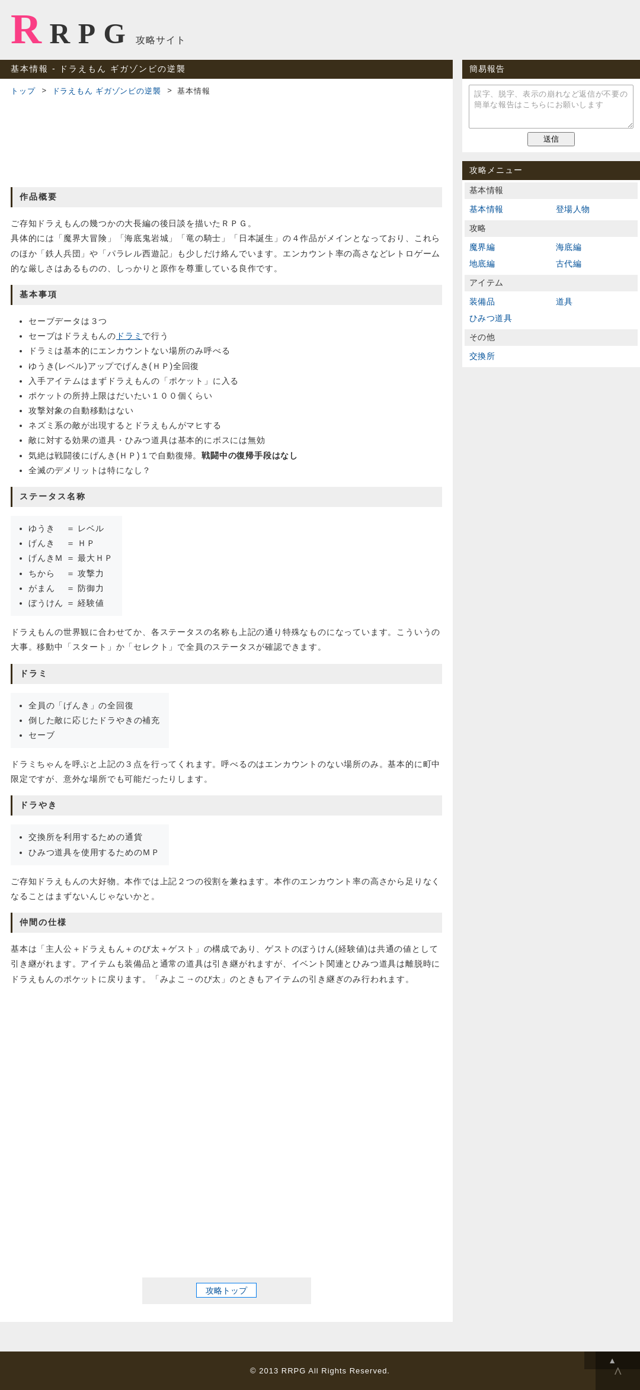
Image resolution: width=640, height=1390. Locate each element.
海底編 (568, 247)
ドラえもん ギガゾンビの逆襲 (106, 90)
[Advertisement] (226, 139)
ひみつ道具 (490, 318)
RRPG (72, 29)
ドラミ (129, 336)
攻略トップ (226, 1290)
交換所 (482, 356)
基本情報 (486, 209)
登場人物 (573, 209)
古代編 (568, 263)
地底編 (482, 263)
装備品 (482, 301)
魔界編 (482, 247)
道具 (564, 301)
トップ (23, 90)
